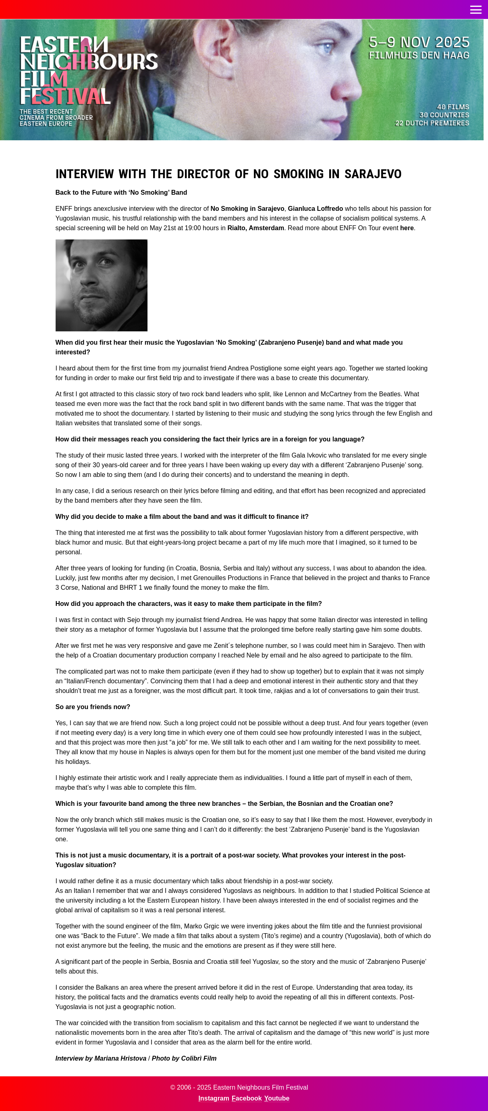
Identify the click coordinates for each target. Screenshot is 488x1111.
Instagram (214, 1098)
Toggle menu (476, 7)
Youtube (277, 1098)
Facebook (247, 1098)
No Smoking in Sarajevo (247, 208)
